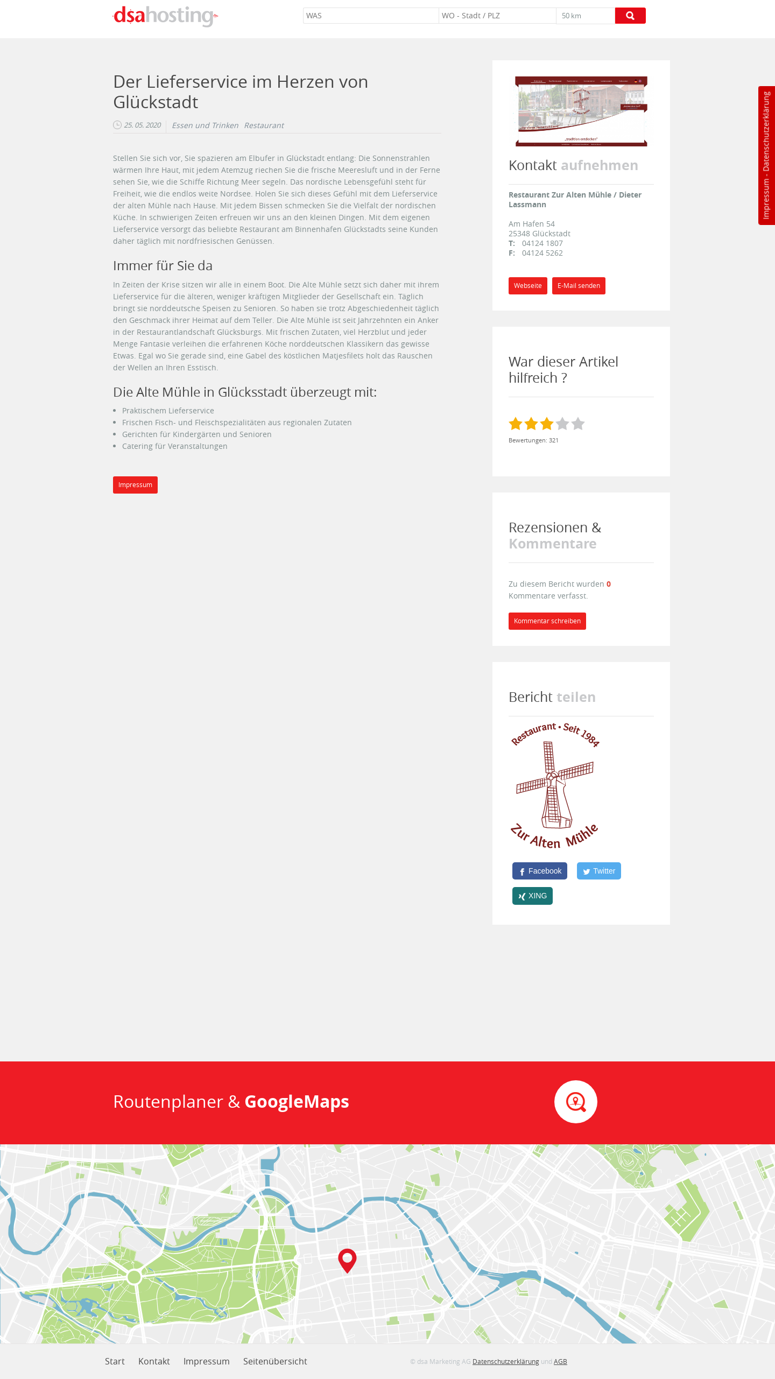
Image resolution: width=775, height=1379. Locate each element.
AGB (560, 1361)
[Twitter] (599, 871)
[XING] (532, 895)
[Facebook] (539, 871)
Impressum (765, 199)
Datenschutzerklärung (765, 132)
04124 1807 (542, 243)
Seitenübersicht (275, 1361)
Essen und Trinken (205, 125)
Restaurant (264, 125)
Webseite (528, 286)
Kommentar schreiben (547, 621)
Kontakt (154, 1361)
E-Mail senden (579, 286)
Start (115, 1361)
